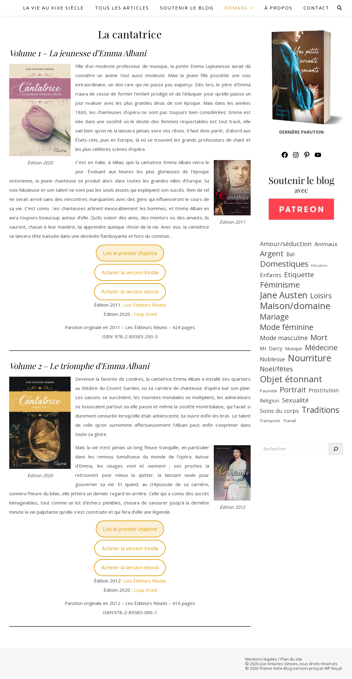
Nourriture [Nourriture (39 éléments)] (309, 358)
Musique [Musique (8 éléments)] (293, 348)
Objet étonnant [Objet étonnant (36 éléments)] (291, 378)
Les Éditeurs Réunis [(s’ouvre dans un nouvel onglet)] (145, 305)
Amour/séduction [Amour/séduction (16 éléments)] (286, 243)
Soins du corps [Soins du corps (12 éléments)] (279, 410)
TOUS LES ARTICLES (122, 8)
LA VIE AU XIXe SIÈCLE (53, 8)
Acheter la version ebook (130, 291)
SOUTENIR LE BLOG (186, 8)
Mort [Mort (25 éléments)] (319, 337)
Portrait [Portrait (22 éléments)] (293, 389)
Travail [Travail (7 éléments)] (289, 420)
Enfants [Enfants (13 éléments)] (270, 275)
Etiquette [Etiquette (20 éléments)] (299, 274)
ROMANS (236, 8)
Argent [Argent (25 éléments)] (272, 253)
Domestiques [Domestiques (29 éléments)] (284, 263)
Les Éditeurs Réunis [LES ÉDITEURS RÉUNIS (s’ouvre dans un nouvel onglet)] (145, 581)
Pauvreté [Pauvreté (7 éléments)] (268, 391)
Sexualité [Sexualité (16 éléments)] (295, 400)
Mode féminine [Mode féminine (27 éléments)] (286, 327)
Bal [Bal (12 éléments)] (290, 254)
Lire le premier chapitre (130, 253)
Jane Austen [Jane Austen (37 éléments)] (283, 295)
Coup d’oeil (145, 314)
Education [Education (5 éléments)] (319, 265)
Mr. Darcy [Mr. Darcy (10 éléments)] (271, 348)
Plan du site (291, 659)
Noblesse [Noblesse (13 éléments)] (272, 359)
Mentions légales (261, 659)
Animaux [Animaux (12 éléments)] (326, 244)
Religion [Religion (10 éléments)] (269, 400)
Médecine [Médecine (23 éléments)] (321, 347)
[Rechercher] (336, 449)
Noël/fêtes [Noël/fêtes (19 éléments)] (276, 368)
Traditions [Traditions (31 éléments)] (320, 409)
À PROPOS (278, 8)
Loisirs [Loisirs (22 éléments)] (321, 295)
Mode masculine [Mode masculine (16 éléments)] (284, 337)
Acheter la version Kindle (130, 272)
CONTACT (316, 8)
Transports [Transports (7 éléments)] (270, 420)
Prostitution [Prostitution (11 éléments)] (324, 390)
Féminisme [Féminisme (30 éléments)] (280, 284)
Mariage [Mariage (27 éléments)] (274, 316)
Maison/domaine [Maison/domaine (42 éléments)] (295, 305)
